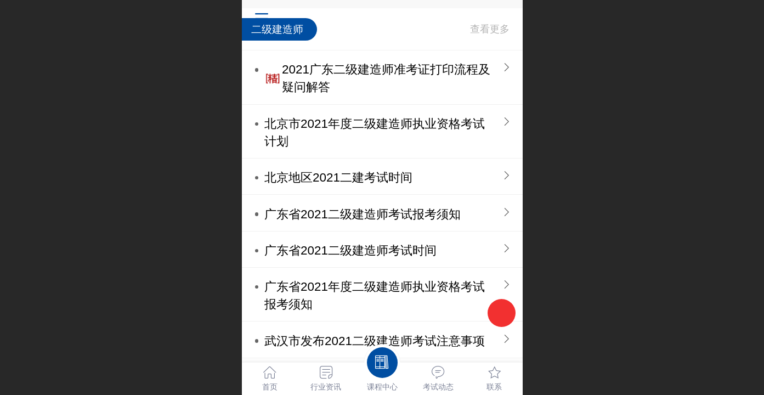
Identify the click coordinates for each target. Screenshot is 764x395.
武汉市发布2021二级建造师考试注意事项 (374, 341)
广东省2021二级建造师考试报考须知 (362, 214)
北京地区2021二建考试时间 (338, 177)
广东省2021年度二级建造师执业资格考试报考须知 (374, 295)
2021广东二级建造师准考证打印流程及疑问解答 (386, 78)
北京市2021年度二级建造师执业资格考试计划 (374, 132)
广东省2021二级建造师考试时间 (350, 250)
